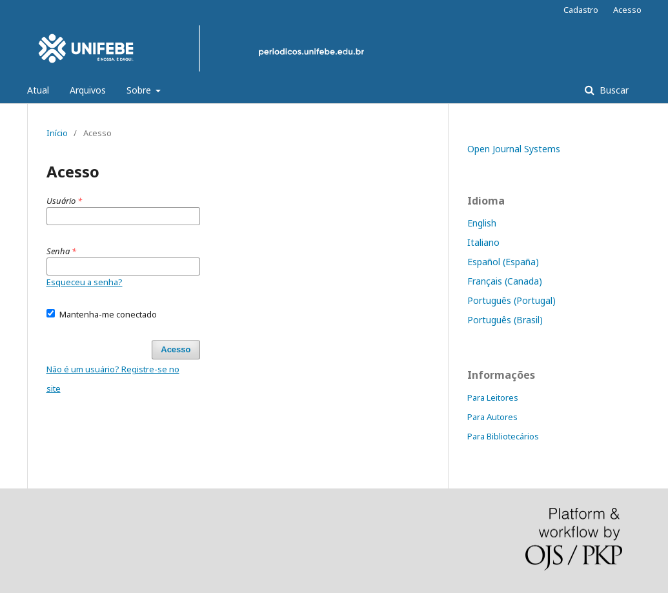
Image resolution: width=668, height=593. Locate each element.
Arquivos (88, 90)
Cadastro (580, 9)
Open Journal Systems (513, 149)
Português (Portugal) (511, 300)
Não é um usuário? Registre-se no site (112, 378)
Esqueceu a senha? (84, 282)
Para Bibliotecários (503, 436)
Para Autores (492, 417)
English (481, 223)
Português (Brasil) (505, 320)
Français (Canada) (504, 281)
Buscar (613, 90)
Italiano (483, 242)
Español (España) (503, 262)
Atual (38, 90)
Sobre (140, 90)
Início (57, 133)
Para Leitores (492, 397)
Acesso (627, 9)
